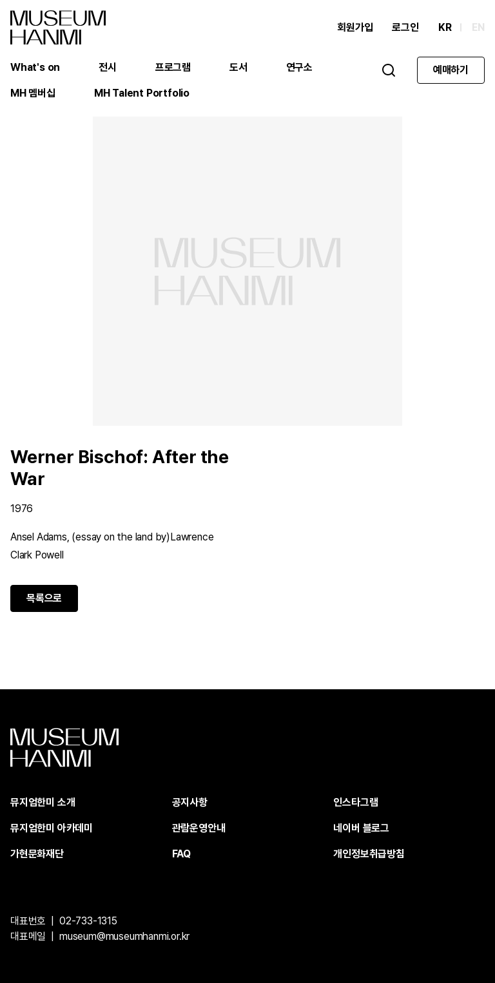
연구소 (299, 67)
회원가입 (355, 27)
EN (478, 27)
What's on (35, 67)
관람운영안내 (199, 828)
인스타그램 (355, 802)
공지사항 (190, 802)
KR (445, 27)
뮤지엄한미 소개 (42, 802)
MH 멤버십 (32, 93)
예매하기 (451, 70)
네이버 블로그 (361, 828)
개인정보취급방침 (368, 854)
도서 (238, 67)
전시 (108, 67)
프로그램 (173, 67)
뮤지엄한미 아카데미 (51, 828)
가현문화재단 (37, 854)
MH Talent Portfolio (141, 93)
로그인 (405, 27)
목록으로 (44, 598)
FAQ (181, 854)
